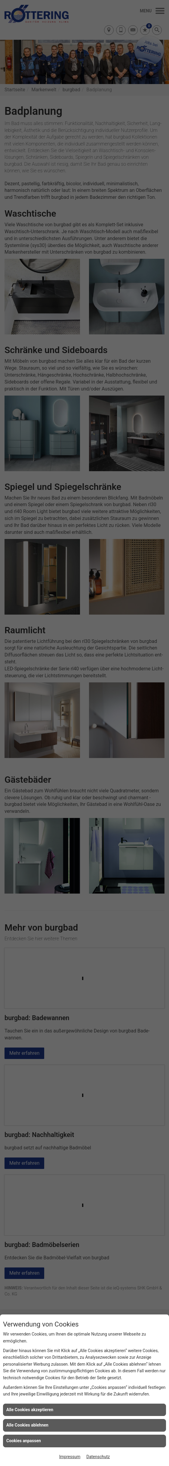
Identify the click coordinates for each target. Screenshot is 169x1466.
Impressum (69, 1456)
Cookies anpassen (23, 1440)
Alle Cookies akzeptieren (29, 1409)
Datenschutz (98, 1456)
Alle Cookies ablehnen (27, 1425)
